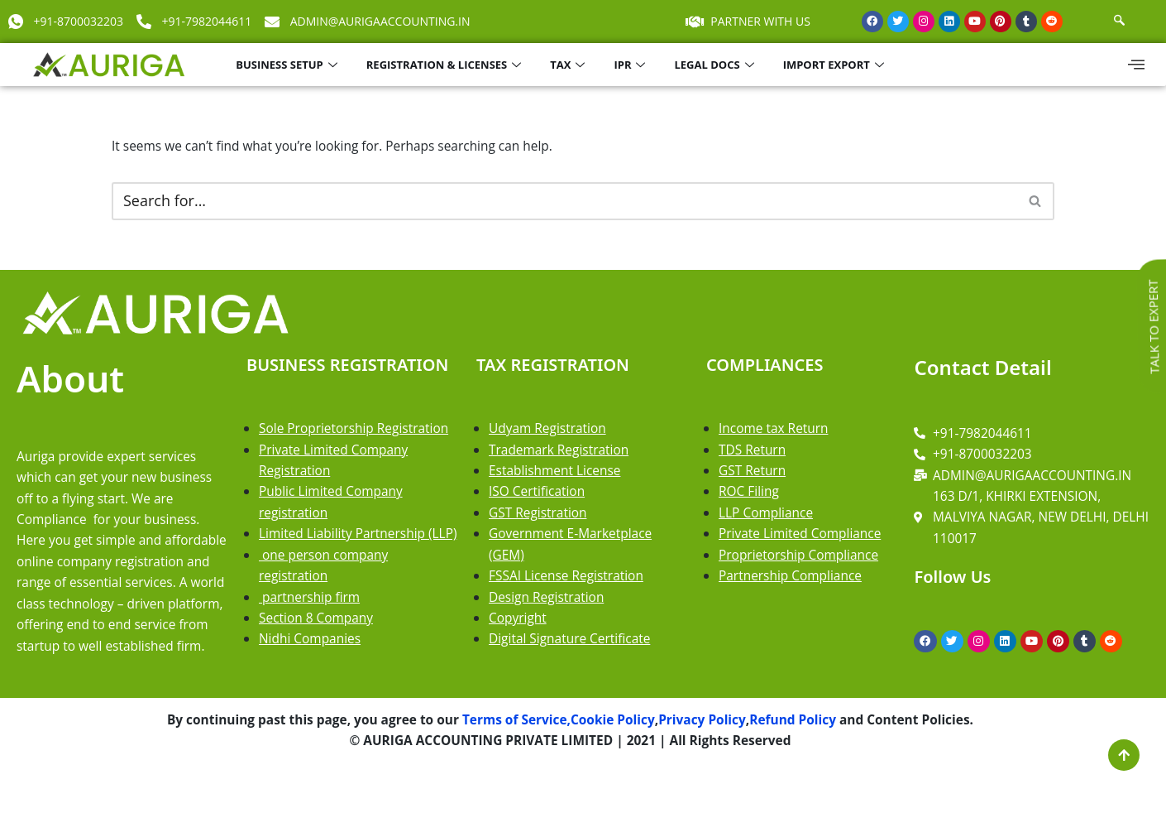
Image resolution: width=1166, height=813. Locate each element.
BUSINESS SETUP (289, 64)
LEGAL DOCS (715, 64)
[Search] (564, 203)
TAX (569, 64)
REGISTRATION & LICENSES (445, 64)
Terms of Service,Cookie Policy (556, 759)
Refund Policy (801, 759)
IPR (631, 64)
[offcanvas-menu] (1136, 64)
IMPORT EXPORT (835, 64)
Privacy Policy (707, 759)
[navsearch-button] (1119, 21)
